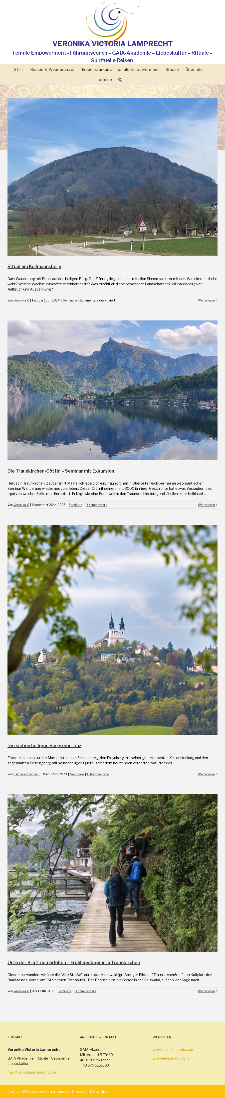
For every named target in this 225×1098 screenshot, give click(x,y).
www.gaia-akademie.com (173, 1049)
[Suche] (120, 79)
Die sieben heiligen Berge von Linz (44, 745)
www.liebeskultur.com (171, 1058)
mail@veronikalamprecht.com (32, 1072)
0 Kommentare (96, 505)
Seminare (70, 300)
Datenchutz (100, 1092)
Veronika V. (21, 300)
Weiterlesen (206, 300)
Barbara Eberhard (26, 774)
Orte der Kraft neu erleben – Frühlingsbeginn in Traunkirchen (73, 962)
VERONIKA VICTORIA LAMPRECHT (112, 44)
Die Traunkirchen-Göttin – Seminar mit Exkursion (60, 471)
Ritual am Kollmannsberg (34, 266)
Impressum (81, 1092)
